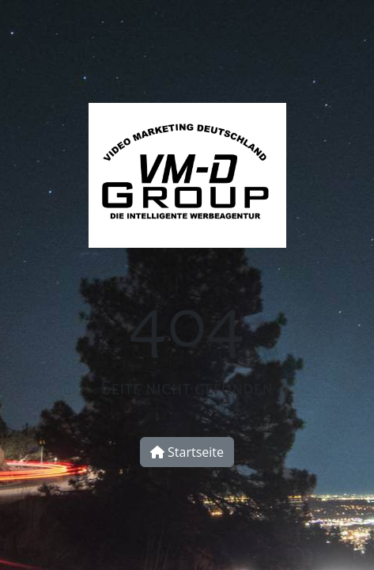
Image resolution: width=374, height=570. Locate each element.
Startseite (187, 452)
